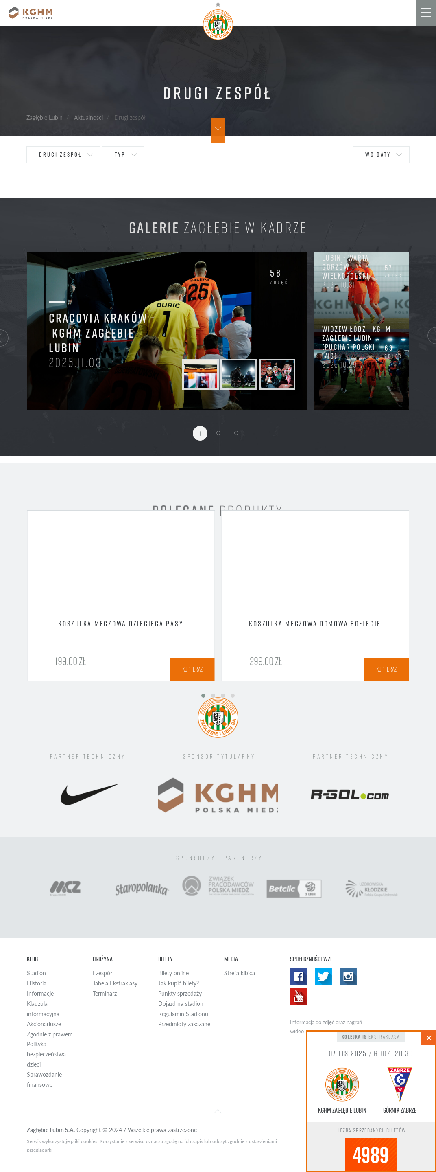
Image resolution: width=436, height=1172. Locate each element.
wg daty (378, 154)
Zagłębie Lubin (44, 117)
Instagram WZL (348, 976)
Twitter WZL (323, 976)
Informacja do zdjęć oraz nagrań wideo (326, 1026)
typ (120, 154)
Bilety (165, 958)
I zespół (102, 973)
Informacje (40, 993)
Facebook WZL (298, 976)
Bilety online (173, 973)
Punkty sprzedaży (180, 993)
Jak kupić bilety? (178, 983)
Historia (36, 983)
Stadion (36, 973)
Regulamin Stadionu (183, 1014)
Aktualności (88, 117)
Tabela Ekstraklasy (115, 983)
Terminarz (105, 993)
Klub (32, 958)
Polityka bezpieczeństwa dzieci (46, 1054)
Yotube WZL (298, 996)
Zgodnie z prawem (50, 1034)
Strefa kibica (239, 973)
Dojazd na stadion (180, 1003)
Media (231, 958)
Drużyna (103, 958)
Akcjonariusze (44, 1024)
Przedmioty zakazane (184, 1024)
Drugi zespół (60, 154)
